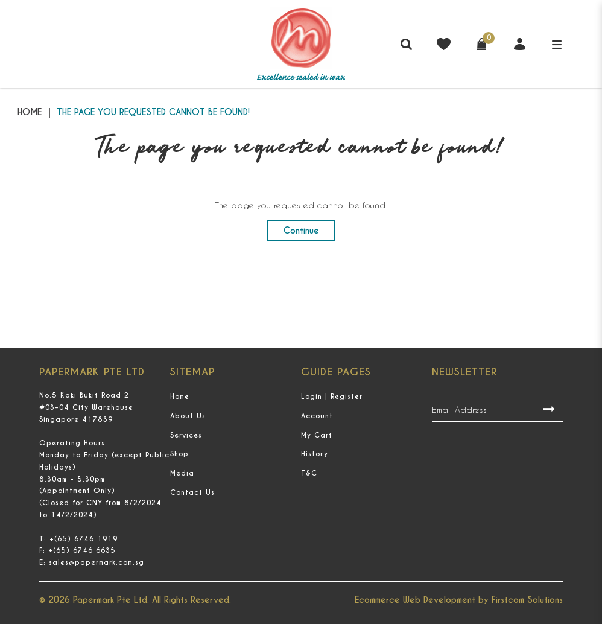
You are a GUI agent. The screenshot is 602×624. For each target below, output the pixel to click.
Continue (301, 230)
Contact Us (192, 492)
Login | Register (332, 396)
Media (182, 473)
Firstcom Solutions (527, 599)
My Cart (316, 435)
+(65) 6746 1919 (83, 539)
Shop (179, 454)
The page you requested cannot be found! (153, 112)
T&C (309, 473)
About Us (188, 416)
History (314, 454)
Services (186, 435)
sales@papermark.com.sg (96, 562)
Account (317, 416)
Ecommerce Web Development (415, 599)
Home (29, 112)
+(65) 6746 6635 (82, 550)
